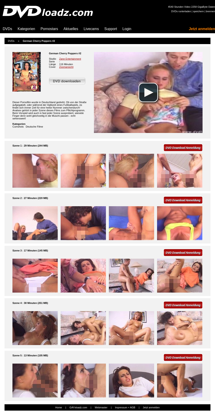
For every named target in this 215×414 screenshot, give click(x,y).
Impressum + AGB (125, 407)
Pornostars (49, 29)
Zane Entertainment (70, 58)
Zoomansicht (66, 67)
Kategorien (26, 29)
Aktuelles (71, 29)
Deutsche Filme (34, 126)
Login (126, 29)
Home (58, 407)
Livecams (91, 29)
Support (110, 29)
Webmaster (101, 407)
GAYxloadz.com (78, 407)
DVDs (7, 29)
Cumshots (18, 126)
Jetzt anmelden (202, 29)
